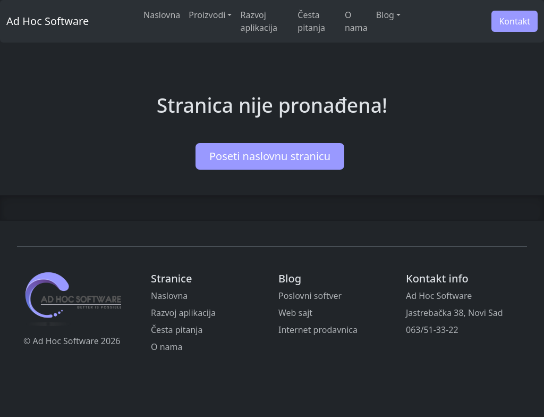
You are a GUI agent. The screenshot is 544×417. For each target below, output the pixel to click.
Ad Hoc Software (47, 21)
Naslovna (161, 15)
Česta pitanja (311, 21)
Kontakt (514, 21)
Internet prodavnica (318, 330)
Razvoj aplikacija (258, 21)
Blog (385, 15)
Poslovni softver (310, 296)
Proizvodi (207, 15)
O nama (356, 21)
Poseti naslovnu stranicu (269, 156)
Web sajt (295, 313)
